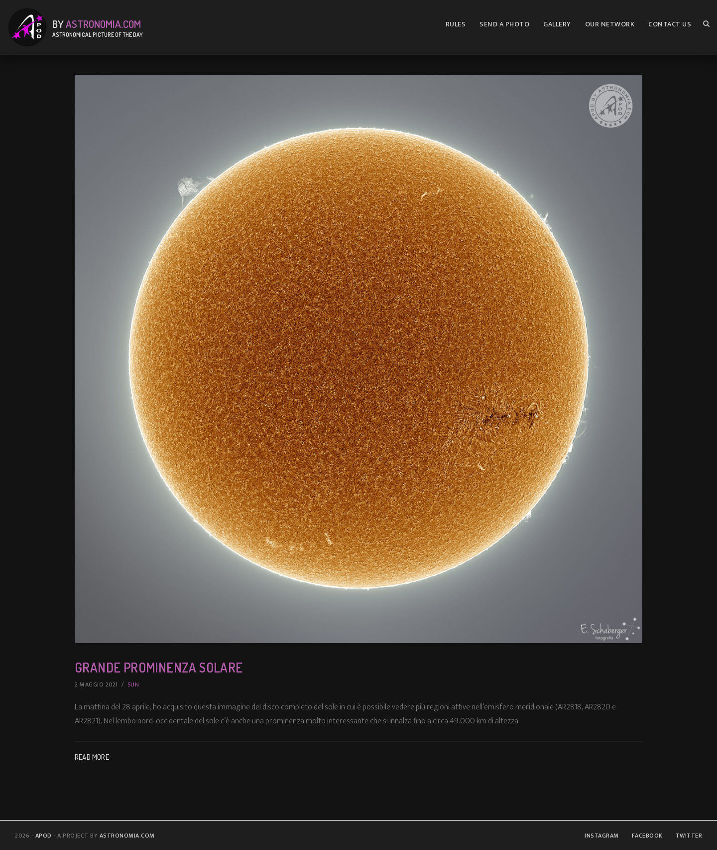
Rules (456, 24)
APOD (43, 835)
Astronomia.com (103, 23)
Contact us (669, 24)
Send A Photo (504, 24)
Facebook (647, 835)
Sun (133, 684)
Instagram (602, 835)
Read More (92, 757)
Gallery (557, 24)
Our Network (610, 24)
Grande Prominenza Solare (159, 667)
